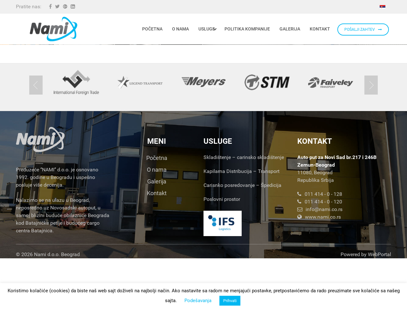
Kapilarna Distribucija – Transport (241, 224)
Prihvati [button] (230, 300)
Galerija (156, 234)
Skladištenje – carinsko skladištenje (244, 210)
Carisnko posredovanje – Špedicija (242, 238)
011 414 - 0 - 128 (319, 247)
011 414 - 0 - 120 (319, 254)
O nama (157, 222)
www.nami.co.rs (319, 270)
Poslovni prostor (222, 252)
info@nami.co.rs (319, 262)
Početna (156, 210)
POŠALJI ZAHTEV (363, 29)
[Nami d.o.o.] (53, 29)
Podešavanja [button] (197, 300)
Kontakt (157, 245)
